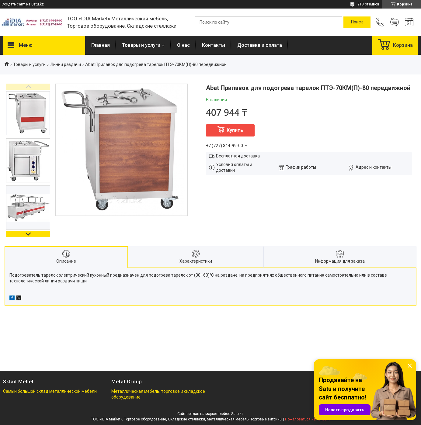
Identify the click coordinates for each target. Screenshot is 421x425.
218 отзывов (368, 4)
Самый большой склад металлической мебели (50, 391)
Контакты (213, 45)
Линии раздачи (65, 64)
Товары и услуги (141, 45)
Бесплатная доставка (238, 156)
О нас (183, 45)
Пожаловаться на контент (307, 419)
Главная (100, 45)
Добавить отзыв (394, 22)
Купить (235, 130)
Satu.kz (237, 414)
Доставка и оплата (259, 45)
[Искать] (357, 22)
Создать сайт (13, 4)
